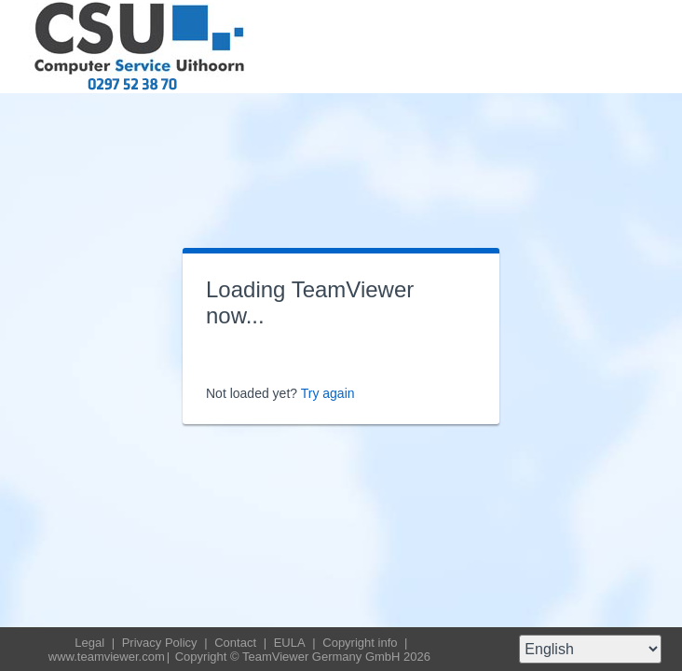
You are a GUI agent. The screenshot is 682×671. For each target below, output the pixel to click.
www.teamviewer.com (106, 657)
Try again (328, 393)
